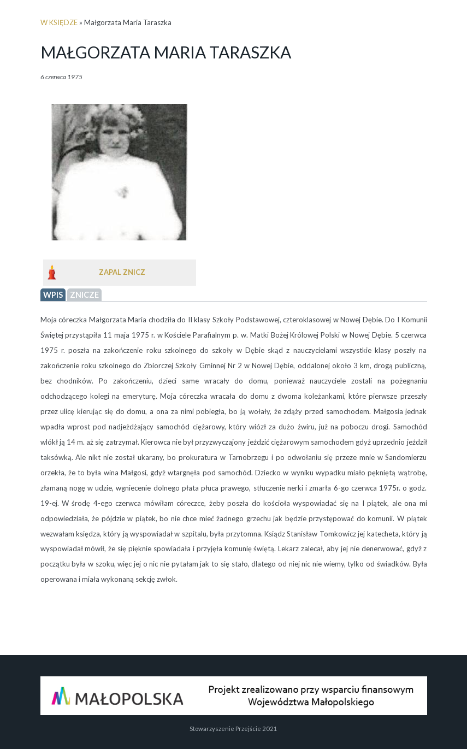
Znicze (84, 294)
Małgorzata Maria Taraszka (165, 52)
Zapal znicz (122, 272)
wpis (53, 294)
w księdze (59, 22)
